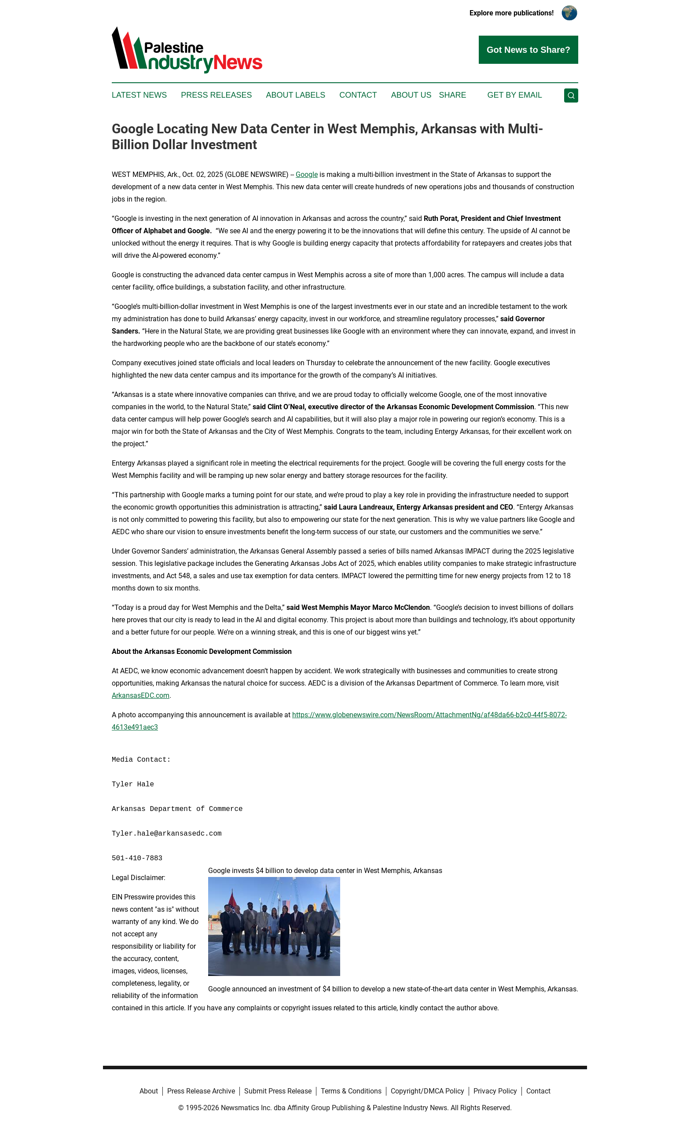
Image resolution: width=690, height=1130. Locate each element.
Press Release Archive (201, 1091)
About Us (411, 95)
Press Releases (216, 95)
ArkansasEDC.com (140, 695)
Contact (358, 95)
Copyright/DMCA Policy (427, 1091)
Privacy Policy (495, 1091)
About (148, 1091)
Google (307, 174)
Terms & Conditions (351, 1091)
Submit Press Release (278, 1091)
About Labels (295, 95)
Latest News (139, 95)
